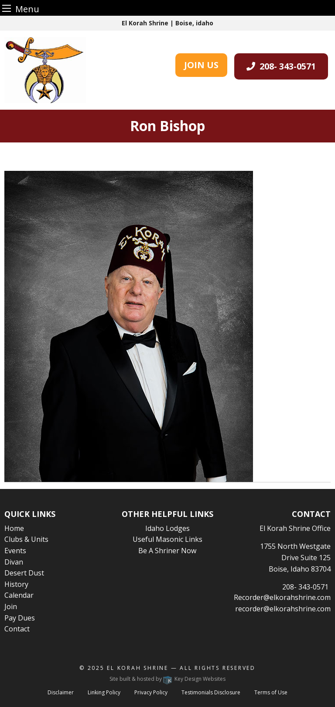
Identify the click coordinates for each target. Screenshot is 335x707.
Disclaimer (61, 692)
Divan (13, 562)
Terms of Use (270, 692)
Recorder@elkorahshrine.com (282, 597)
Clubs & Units (26, 539)
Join (10, 606)
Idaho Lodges (167, 528)
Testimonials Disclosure (210, 692)
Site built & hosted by (167, 679)
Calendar (19, 595)
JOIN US (201, 65)
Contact (17, 629)
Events (15, 550)
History (16, 584)
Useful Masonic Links (167, 539)
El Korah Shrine (137, 668)
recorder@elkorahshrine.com (283, 608)
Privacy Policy (151, 692)
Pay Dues (19, 618)
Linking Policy (104, 692)
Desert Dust (24, 573)
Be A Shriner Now (167, 550)
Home (14, 528)
